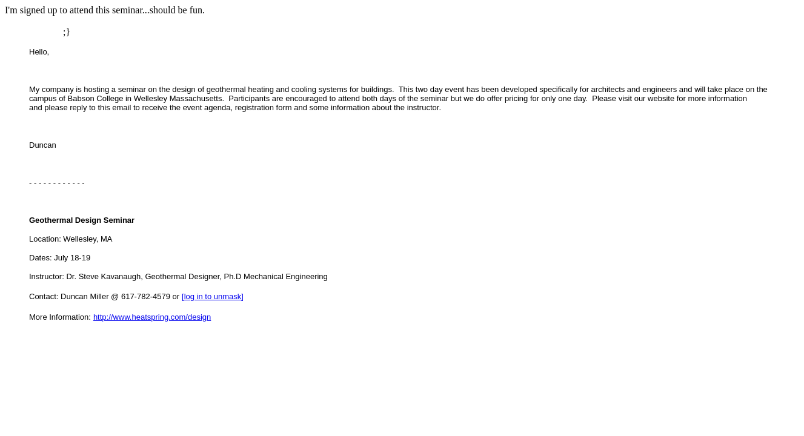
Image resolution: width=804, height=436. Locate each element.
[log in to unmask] (213, 296)
